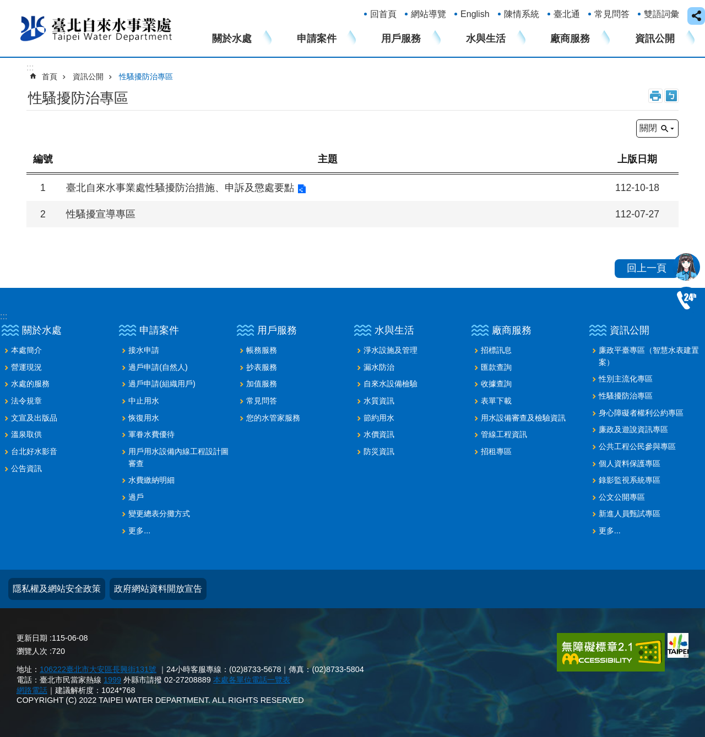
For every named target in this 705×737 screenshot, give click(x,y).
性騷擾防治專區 (146, 76)
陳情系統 (521, 14)
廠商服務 (570, 38)
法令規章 (26, 400)
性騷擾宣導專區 (100, 214)
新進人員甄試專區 (629, 513)
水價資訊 (379, 434)
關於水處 (232, 38)
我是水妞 (686, 267)
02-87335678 (686, 300)
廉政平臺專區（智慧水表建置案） (649, 356)
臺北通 (567, 14)
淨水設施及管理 (390, 350)
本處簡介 (26, 350)
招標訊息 (496, 350)
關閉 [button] (648, 128)
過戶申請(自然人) (158, 367)
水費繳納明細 (151, 480)
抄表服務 (261, 367)
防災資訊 (379, 451)
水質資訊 (379, 400)
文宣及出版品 (34, 417)
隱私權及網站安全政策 (57, 588)
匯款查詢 (496, 367)
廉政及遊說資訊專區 (633, 429)
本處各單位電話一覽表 (251, 679)
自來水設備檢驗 (390, 383)
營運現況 (26, 367)
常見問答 (612, 14)
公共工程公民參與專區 (637, 446)
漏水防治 (379, 367)
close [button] (696, 16)
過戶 (136, 497)
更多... (139, 530)
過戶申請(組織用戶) (162, 383)
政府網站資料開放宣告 (158, 588)
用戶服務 (401, 38)
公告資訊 (26, 468)
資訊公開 (655, 38)
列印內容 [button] (655, 96)
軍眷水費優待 (151, 434)
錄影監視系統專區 (629, 480)
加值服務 (261, 383)
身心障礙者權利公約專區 (641, 412)
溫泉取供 (26, 434)
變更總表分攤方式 (159, 513)
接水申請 (143, 350)
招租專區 (496, 451)
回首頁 (383, 14)
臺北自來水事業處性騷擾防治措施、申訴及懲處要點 (180, 187)
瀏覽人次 (32, 651)
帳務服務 (261, 350)
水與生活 (486, 38)
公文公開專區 (622, 497)
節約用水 (379, 417)
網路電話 (32, 690)
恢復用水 (143, 417)
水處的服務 (30, 383)
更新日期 (32, 638)
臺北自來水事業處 (96, 28)
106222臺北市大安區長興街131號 (98, 669)
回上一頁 (646, 268)
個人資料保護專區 (629, 463)
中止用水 (143, 400)
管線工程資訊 (504, 434)
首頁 (49, 76)
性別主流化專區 (626, 378)
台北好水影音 (34, 451)
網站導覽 (428, 14)
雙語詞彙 (661, 14)
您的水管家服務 (273, 417)
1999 (112, 679)
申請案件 (317, 38)
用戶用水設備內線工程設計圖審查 (178, 457)
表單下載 (496, 400)
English (474, 14)
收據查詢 (496, 383)
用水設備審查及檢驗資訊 (523, 417)
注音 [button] (671, 96)
